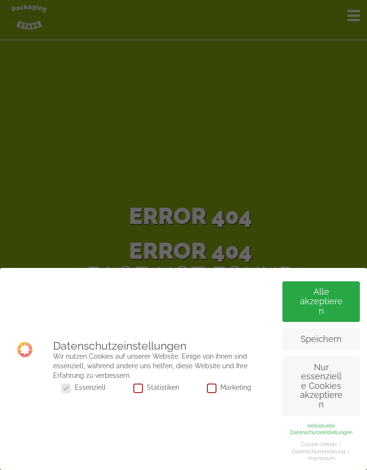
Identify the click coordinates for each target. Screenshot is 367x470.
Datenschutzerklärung (319, 451)
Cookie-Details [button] (319, 444)
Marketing (229, 387)
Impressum (321, 458)
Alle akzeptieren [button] (321, 301)
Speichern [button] (321, 339)
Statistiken (156, 387)
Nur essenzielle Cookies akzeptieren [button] (321, 386)
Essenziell (83, 387)
